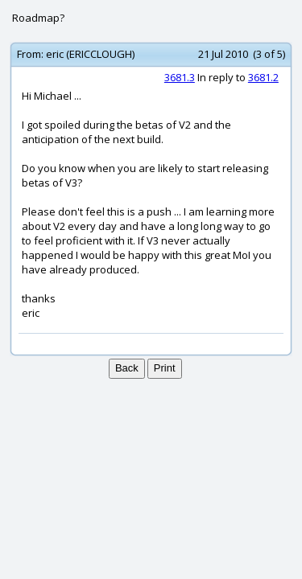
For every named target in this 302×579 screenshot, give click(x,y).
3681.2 (263, 77)
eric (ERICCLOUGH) (90, 54)
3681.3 (179, 77)
